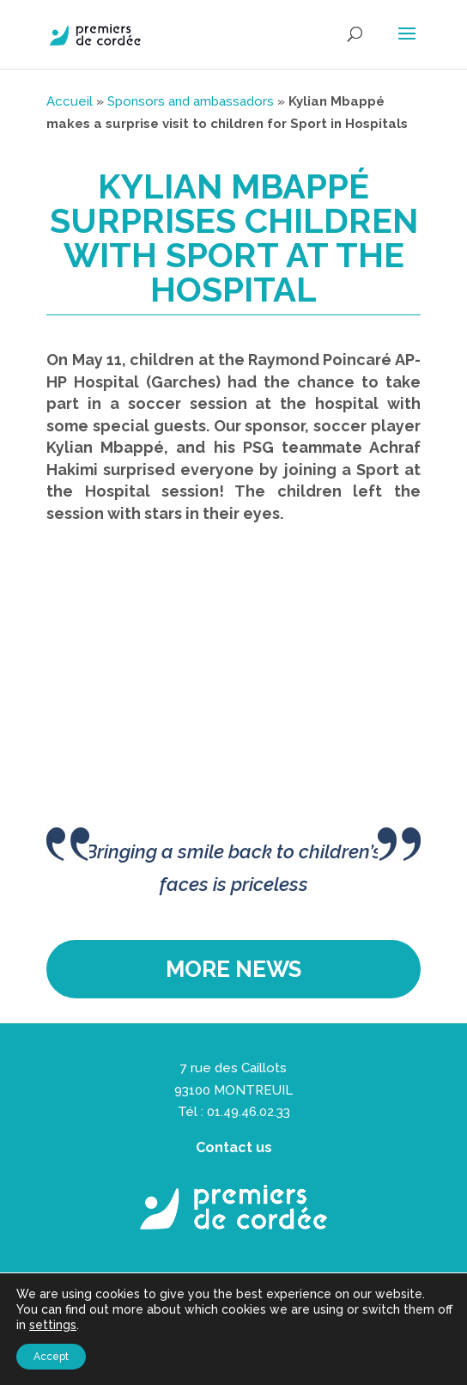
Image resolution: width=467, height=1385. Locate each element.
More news (233, 969)
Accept (51, 1357)
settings (52, 1325)
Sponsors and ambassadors (190, 101)
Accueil (69, 101)
